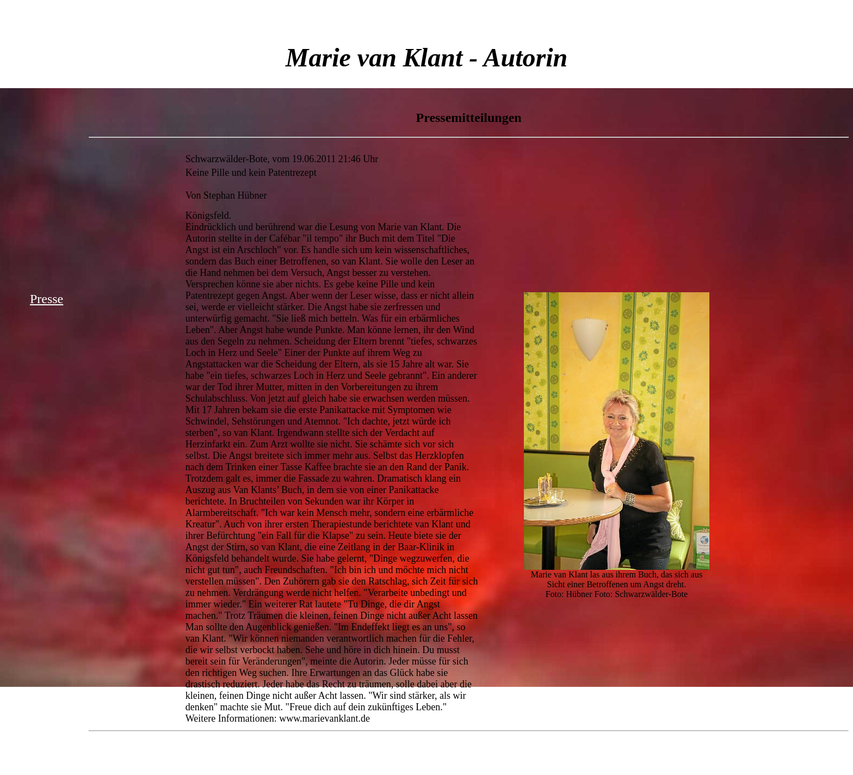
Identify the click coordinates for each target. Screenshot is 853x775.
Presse (46, 299)
